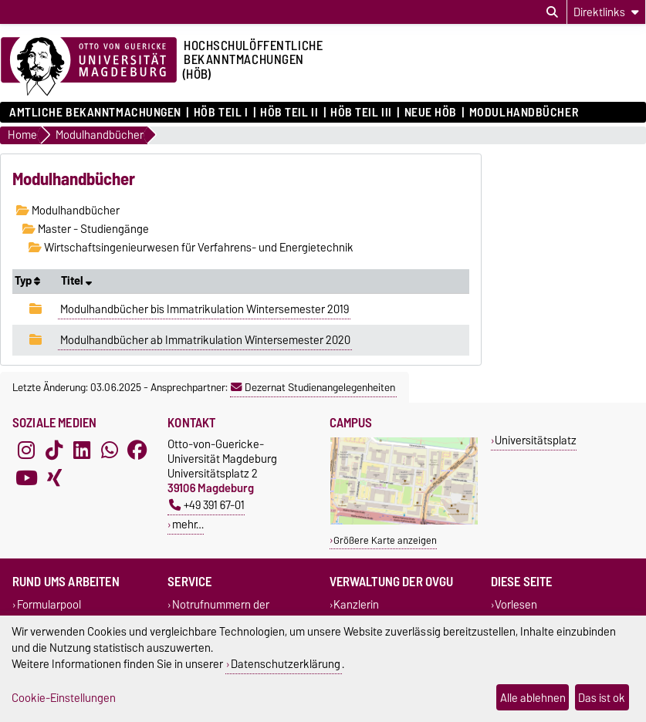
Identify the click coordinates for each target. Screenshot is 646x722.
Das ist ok (601, 697)
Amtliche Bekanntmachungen (95, 112)
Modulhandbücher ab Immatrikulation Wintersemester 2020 (205, 340)
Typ (27, 281)
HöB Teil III (361, 112)
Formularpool (49, 604)
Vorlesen (516, 604)
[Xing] (54, 478)
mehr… (188, 524)
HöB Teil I (221, 112)
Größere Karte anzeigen (385, 540)
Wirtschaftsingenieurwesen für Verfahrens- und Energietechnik (191, 247)
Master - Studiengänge (85, 229)
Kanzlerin (356, 604)
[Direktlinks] (606, 12)
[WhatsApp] (109, 450)
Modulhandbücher (523, 112)
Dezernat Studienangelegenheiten (313, 387)
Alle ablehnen (533, 697)
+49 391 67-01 (207, 505)
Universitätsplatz (536, 440)
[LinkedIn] (82, 450)
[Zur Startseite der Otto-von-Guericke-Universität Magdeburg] (89, 67)
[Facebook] (137, 450)
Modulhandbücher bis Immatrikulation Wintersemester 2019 (204, 309)
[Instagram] (26, 450)
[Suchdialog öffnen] (552, 12)
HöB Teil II (289, 112)
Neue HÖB (430, 112)
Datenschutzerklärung (285, 663)
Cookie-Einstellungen (64, 697)
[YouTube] (26, 478)
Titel (76, 281)
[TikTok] (54, 450)
